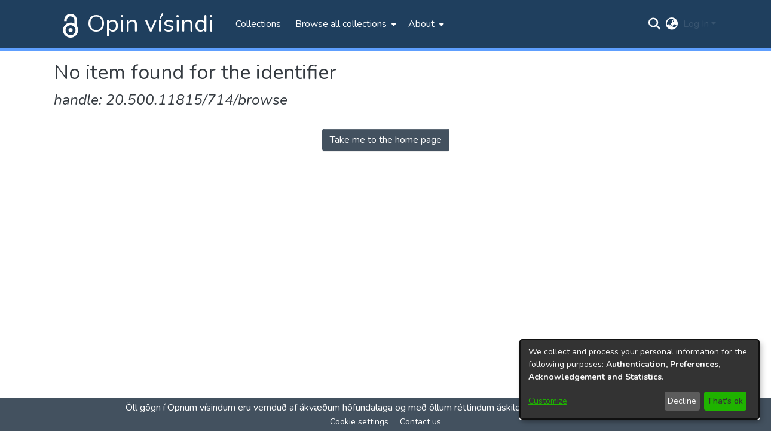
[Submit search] (654, 24)
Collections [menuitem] (258, 23)
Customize (547, 400)
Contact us (420, 421)
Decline (682, 400)
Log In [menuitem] (696, 23)
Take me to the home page (386, 139)
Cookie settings (359, 421)
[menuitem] (344, 24)
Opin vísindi (150, 24)
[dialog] (639, 379)
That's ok (725, 400)
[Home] (68, 24)
